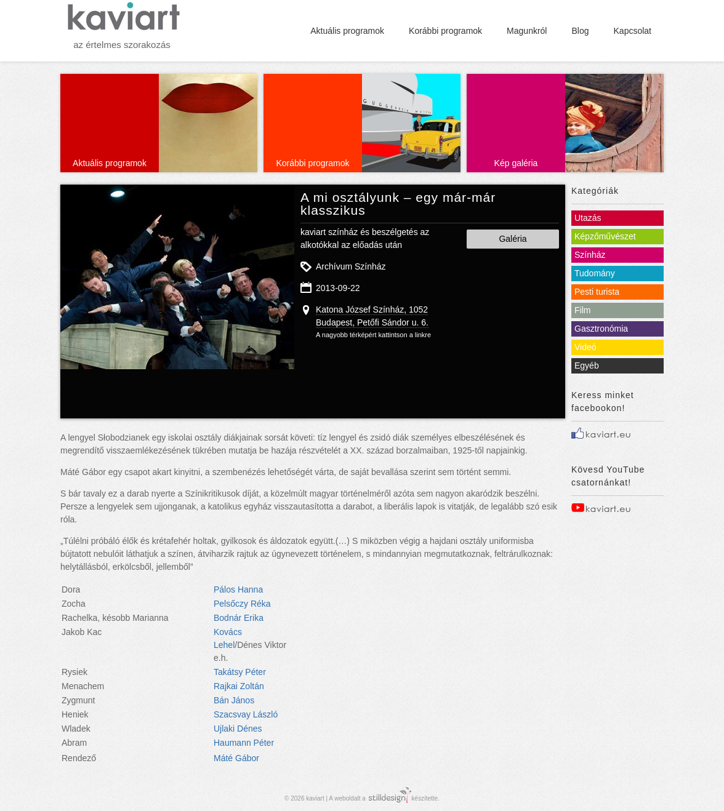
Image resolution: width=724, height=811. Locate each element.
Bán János (234, 700)
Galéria (512, 239)
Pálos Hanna (238, 589)
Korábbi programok (445, 31)
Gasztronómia (601, 329)
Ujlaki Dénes (238, 728)
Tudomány (594, 273)
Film (582, 310)
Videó (585, 347)
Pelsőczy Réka (242, 604)
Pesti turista (596, 292)
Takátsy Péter (240, 672)
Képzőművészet (605, 236)
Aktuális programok (347, 31)
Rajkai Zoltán (239, 686)
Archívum (334, 266)
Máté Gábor (236, 758)
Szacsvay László (246, 714)
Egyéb (586, 365)
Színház (370, 266)
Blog (580, 31)
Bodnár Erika (238, 618)
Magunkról (527, 31)
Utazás (587, 218)
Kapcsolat (632, 31)
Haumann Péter (244, 743)
